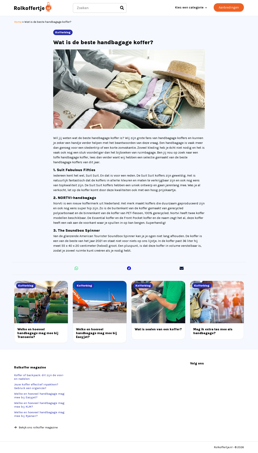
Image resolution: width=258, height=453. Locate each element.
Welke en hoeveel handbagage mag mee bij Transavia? (37, 333)
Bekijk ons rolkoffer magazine (36, 427)
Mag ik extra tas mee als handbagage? (212, 331)
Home (18, 22)
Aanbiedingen (229, 7)
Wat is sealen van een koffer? (158, 329)
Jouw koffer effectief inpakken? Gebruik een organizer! (36, 386)
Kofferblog (63, 32)
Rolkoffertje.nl (223, 447)
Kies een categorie (189, 7)
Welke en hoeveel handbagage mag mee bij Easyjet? (96, 333)
